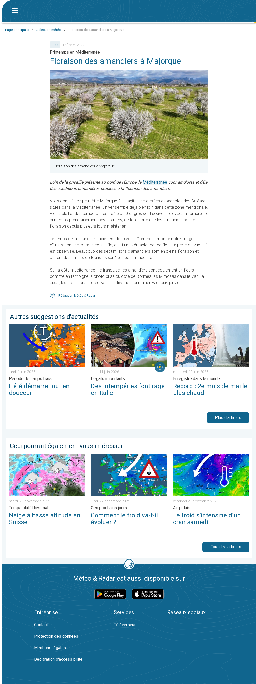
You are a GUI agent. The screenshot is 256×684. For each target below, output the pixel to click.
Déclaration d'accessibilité (58, 659)
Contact (41, 624)
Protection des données (56, 636)
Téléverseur (125, 624)
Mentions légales (50, 647)
